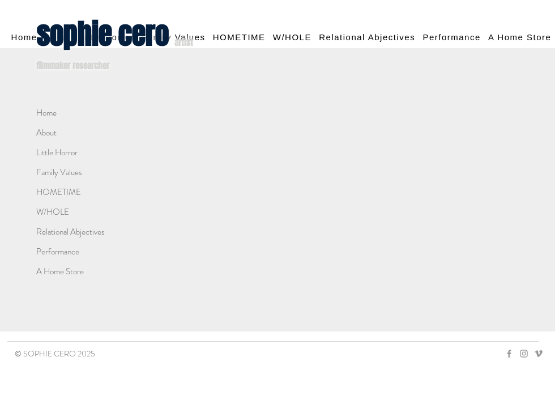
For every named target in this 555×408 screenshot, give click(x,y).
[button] (367, 37)
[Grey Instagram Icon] (524, 353)
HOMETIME (58, 192)
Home (46, 113)
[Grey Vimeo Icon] (538, 353)
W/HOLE (52, 212)
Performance (57, 251)
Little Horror (57, 152)
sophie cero (105, 34)
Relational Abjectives (70, 232)
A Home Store (60, 271)
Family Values (59, 172)
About (46, 132)
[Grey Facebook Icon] (509, 353)
